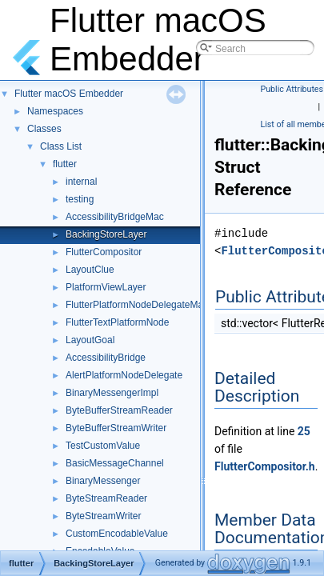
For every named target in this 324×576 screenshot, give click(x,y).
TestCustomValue (103, 445)
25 (304, 431)
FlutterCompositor (104, 252)
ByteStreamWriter (103, 516)
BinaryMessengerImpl (112, 392)
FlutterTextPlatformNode (117, 322)
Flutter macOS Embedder (68, 93)
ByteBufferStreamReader (119, 410)
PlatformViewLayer (106, 287)
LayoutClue (90, 269)
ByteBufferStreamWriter (116, 428)
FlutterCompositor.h (264, 466)
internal (81, 181)
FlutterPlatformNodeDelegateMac (137, 304)
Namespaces (55, 111)
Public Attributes (292, 89)
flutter (65, 164)
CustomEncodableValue (117, 533)
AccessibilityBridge (106, 357)
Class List (61, 146)
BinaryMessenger (103, 480)
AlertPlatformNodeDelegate (124, 375)
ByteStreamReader (106, 498)
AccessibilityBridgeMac (115, 216)
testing (80, 199)
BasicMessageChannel (115, 463)
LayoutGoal (90, 340)
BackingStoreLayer (106, 234)
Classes (44, 128)
